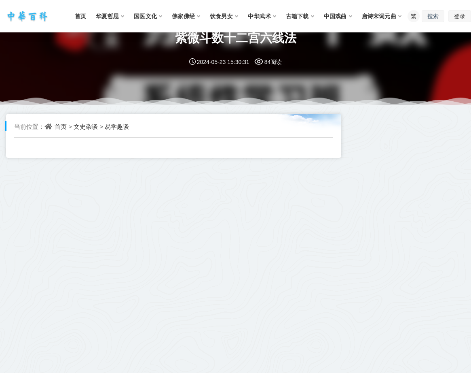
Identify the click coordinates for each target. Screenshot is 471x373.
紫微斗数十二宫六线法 (235, 37)
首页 (61, 126)
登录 (459, 16)
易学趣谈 (117, 126)
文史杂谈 (86, 126)
